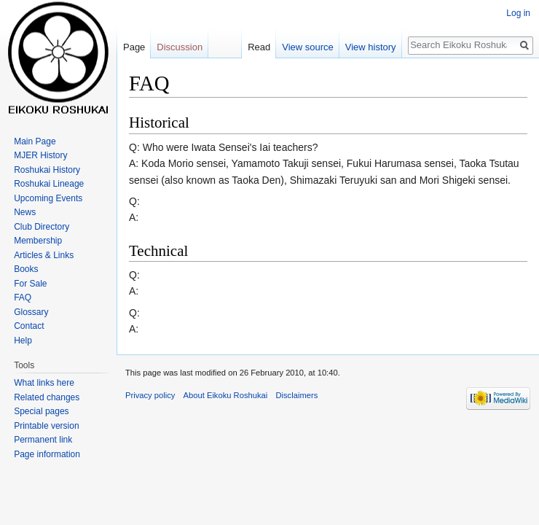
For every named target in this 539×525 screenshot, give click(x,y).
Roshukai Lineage (49, 184)
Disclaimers (296, 395)
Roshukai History (47, 170)
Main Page (34, 141)
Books (26, 269)
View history (370, 47)
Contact (29, 326)
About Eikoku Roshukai (226, 395)
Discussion (179, 47)
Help (23, 340)
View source (308, 47)
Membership (38, 241)
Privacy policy (150, 395)
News (25, 212)
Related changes (46, 397)
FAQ (22, 297)
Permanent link (43, 440)
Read (259, 47)
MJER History (40, 155)
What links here (44, 383)
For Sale (30, 284)
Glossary (31, 312)
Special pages (41, 411)
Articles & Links (44, 255)
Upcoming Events (48, 198)
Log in (518, 13)
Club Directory (41, 227)
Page (134, 47)
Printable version (46, 426)
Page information (47, 454)
